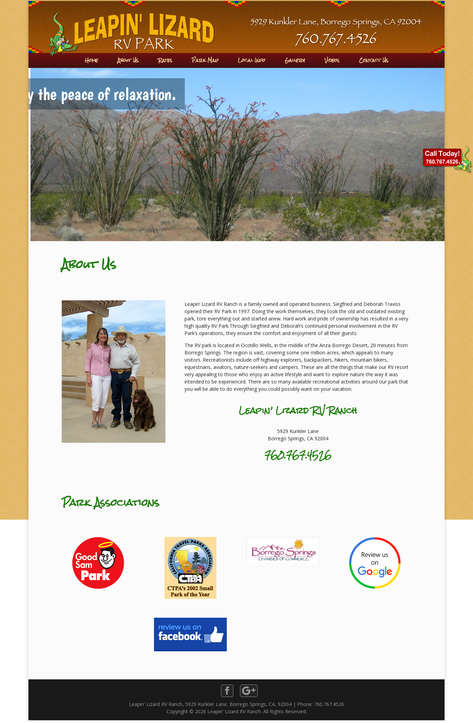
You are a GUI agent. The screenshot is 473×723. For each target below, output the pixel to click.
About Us (128, 60)
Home (91, 60)
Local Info (251, 60)
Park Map (205, 60)
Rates (165, 60)
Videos (332, 60)
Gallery (295, 60)
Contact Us (373, 60)
